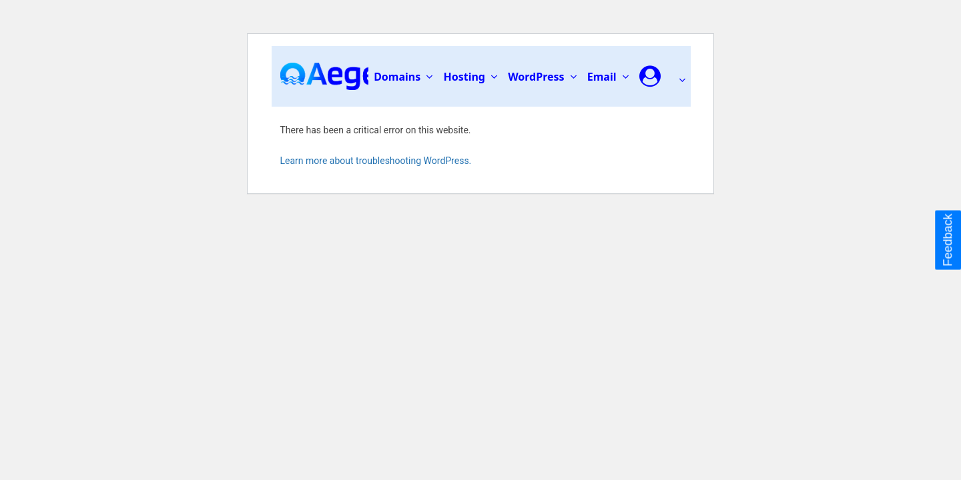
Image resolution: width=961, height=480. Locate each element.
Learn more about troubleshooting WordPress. (376, 160)
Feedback (947, 239)
